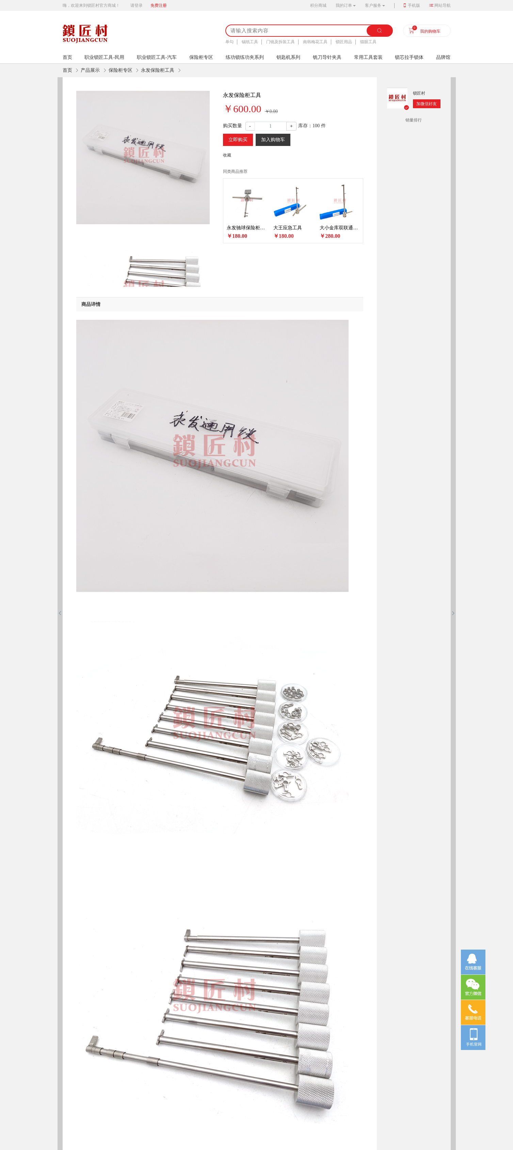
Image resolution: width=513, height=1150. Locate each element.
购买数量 (232, 125)
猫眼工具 (368, 41)
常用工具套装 (368, 57)
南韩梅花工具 (315, 41)
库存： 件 (312, 125)
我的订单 (344, 5)
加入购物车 (273, 139)
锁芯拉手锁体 (409, 57)
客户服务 (373, 5)
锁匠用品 (344, 41)
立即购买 (237, 139)
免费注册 (158, 5)
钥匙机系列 (288, 57)
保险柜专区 (201, 57)
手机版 (414, 5)
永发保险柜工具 (157, 70)
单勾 (229, 41)
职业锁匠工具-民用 (104, 57)
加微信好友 (426, 103)
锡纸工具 (250, 41)
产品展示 (90, 70)
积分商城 (318, 5)
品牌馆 (443, 57)
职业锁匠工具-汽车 (157, 57)
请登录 (136, 5)
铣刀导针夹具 (327, 57)
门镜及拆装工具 (280, 41)
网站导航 (442, 5)
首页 (67, 70)
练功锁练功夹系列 (245, 57)
